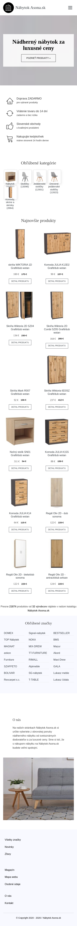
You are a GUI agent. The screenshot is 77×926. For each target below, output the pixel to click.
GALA (56, 666)
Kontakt (9, 903)
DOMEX (8, 633)
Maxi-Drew (59, 659)
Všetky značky (13, 839)
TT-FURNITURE (38, 653)
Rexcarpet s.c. (12, 679)
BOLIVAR (9, 673)
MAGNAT (9, 646)
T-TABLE (34, 679)
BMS (56, 639)
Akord (56, 653)
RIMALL (33, 659)
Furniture (9, 659)
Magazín (9, 870)
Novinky (9, 847)
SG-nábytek (35, 673)
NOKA (32, 639)
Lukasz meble (61, 673)
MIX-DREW (35, 646)
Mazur (56, 646)
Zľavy (8, 854)
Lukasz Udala (61, 679)
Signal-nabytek (37, 633)
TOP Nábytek (11, 639)
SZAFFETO (10, 666)
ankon (7, 653)
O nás (8, 896)
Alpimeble (34, 666)
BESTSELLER (61, 633)
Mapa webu (11, 877)
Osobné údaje (12, 884)
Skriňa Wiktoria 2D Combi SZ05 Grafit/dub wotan (57, 329)
